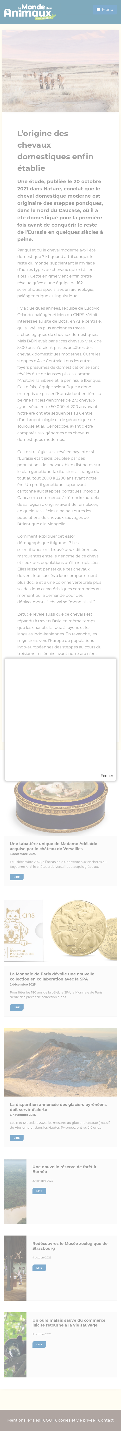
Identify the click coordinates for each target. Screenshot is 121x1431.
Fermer (107, 776)
